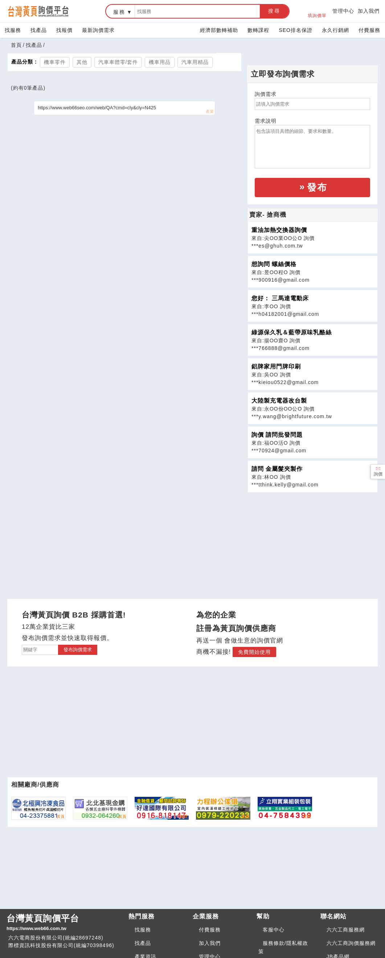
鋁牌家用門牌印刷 (276, 366)
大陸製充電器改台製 (279, 401)
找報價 (64, 30)
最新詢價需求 (98, 30)
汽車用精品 (195, 62)
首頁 (16, 45)
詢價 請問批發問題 (277, 435)
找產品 (38, 30)
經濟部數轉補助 (219, 30)
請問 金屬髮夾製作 (277, 469)
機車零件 (55, 62)
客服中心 (273, 930)
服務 (119, 12)
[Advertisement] (312, 543)
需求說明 (266, 121)
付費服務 (369, 30)
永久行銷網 (335, 30)
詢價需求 (266, 94)
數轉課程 (258, 30)
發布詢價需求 (78, 649)
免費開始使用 (254, 652)
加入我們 (369, 11)
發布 (317, 187)
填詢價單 (317, 11)
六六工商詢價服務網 (351, 943)
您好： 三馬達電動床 (280, 298)
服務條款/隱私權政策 (283, 947)
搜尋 (274, 11)
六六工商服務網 (346, 930)
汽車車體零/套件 (118, 62)
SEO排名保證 (295, 30)
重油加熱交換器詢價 (279, 230)
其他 (82, 62)
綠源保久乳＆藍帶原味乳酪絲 (291, 332)
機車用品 (160, 62)
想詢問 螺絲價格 (273, 264)
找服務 (13, 30)
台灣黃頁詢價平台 (65, 922)
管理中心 (343, 11)
